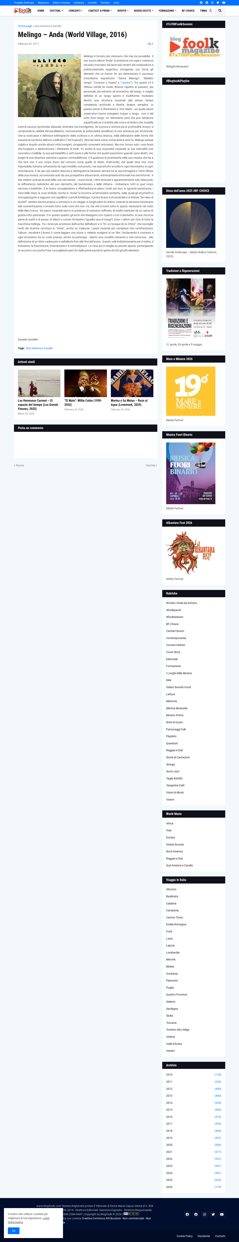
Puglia (170, 987)
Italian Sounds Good (178, 687)
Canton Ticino (174, 917)
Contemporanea (176, 638)
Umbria (170, 1036)
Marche (170, 959)
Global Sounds (175, 844)
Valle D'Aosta (174, 1043)
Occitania (172, 973)
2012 (193, 1089)
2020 (193, 1145)
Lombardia (173, 952)
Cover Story (173, 652)
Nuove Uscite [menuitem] (142, 10)
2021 (193, 1152)
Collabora (79, 2)
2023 (193, 1166)
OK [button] (14, 1230)
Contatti (92, 2)
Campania (172, 910)
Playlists (171, 736)
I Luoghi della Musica (179, 673)
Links (116, 2)
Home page (25, 26)
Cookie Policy (185, 1236)
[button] (210, 11)
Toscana (171, 1022)
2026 (193, 1187)
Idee (168, 680)
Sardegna (172, 1008)
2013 (193, 1096)
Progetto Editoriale (24, 2)
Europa (170, 837)
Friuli (169, 931)
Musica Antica (174, 715)
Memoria (171, 701)
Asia (168, 830)
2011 (193, 1082)
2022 (193, 1159)
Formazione (173, 666)
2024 (193, 1173)
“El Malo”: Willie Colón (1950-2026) (83, 403)
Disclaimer (204, 1236)
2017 (193, 1124)
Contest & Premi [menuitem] (99, 10)
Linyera (126, 82)
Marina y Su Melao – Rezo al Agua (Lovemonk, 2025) (129, 403)
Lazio (169, 938)
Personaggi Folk (176, 729)
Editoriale (172, 659)
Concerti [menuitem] (75, 10)
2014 (193, 1103)
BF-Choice (172, 624)
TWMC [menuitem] (203, 10)
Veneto (170, 1050)
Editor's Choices (61, 2)
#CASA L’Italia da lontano (181, 603)
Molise (170, 966)
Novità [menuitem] (122, 10)
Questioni (172, 743)
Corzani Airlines (175, 645)
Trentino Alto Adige (177, 1029)
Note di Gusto (174, 722)
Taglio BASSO (174, 778)
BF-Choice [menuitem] (188, 10)
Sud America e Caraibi (48, 26)
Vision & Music (175, 792)
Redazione (43, 2)
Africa (169, 823)
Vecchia (150, 465)
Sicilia (169, 1015)
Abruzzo (171, 889)
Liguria (170, 945)
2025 (193, 1180)
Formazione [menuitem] (166, 10)
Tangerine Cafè (175, 785)
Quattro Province (176, 994)
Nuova (20, 465)
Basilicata (172, 896)
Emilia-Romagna (176, 924)
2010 (193, 1075)
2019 (193, 1138)
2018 (193, 1131)
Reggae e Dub (174, 750)
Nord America (174, 851)
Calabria (171, 903)
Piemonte (172, 980)
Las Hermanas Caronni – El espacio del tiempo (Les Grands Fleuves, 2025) (38, 405)
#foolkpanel (173, 610)
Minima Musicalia (176, 708)
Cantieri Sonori (175, 631)
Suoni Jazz (173, 771)
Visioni (170, 799)
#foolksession (174, 617)
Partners (105, 2)
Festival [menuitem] (55, 10)
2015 (193, 1110)
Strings (170, 764)
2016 (193, 1117)
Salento (170, 1001)
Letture (170, 694)
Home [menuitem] (40, 10)
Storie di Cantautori (178, 757)
